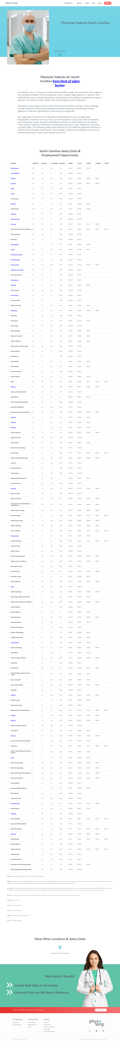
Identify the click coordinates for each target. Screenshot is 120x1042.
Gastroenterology (15, 219)
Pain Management (15, 259)
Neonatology (14, 310)
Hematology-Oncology (16, 254)
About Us (46, 1022)
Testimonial (47, 1029)
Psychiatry (13, 183)
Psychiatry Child (15, 265)
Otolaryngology (15, 244)
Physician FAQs (17, 1024)
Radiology (13, 204)
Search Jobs (16, 1022)
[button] (69, 3)
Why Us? (79, 3)
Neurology (13, 224)
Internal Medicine (15, 173)
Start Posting (31, 1022)
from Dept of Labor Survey (66, 83)
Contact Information (49, 1031)
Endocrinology (14, 295)
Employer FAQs (32, 1024)
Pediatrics (13, 178)
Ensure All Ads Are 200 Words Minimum (41, 992)
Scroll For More (60, 51)
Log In (99, 3)
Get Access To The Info (60, 953)
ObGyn (12, 188)
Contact (87, 3)
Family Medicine (15, 168)
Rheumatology (14, 280)
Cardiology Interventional (17, 270)
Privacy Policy (47, 1024)
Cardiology (13, 214)
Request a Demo (101, 1010)
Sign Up (108, 3)
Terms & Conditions (49, 1027)
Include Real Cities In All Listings (36, 985)
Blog (93, 3)
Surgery (13, 193)
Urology (13, 249)
